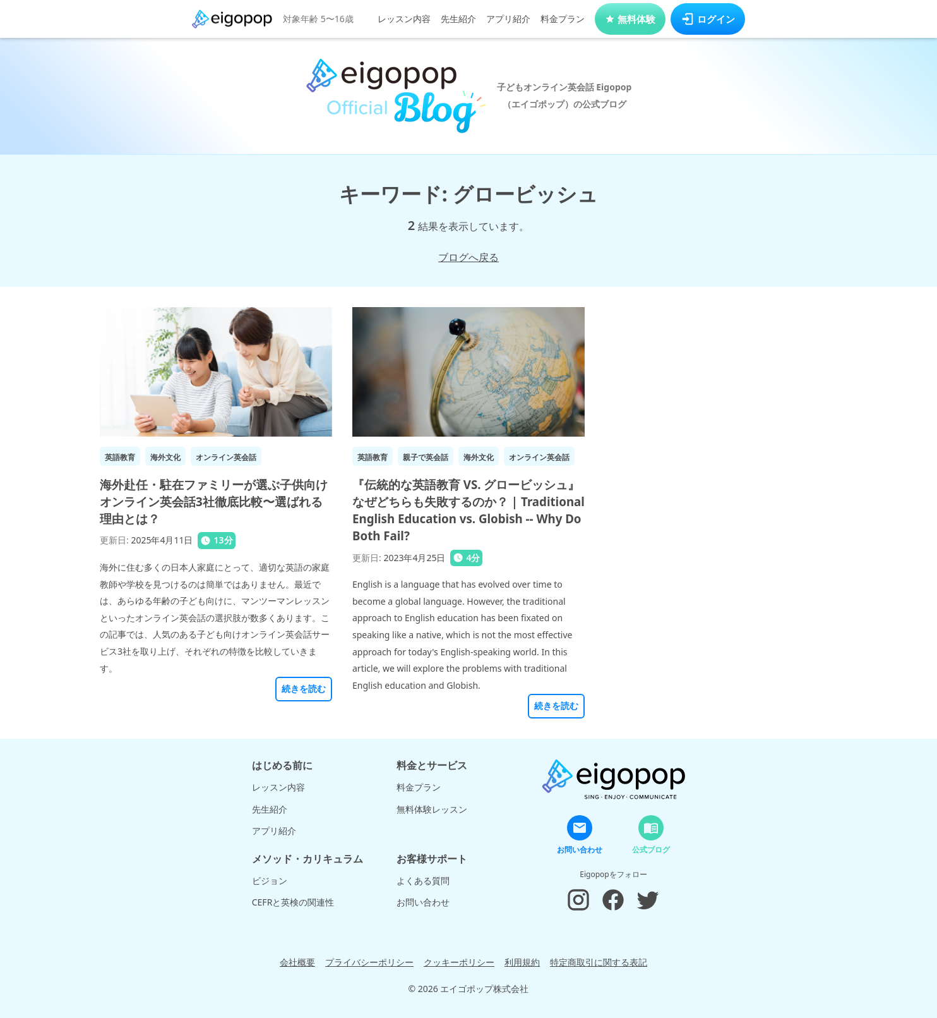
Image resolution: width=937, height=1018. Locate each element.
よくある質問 (423, 881)
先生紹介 (458, 19)
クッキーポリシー (459, 962)
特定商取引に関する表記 (598, 962)
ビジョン (269, 881)
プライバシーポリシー (369, 962)
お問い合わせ (423, 902)
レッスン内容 (404, 19)
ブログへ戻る (468, 257)
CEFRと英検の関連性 (293, 902)
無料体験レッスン (432, 809)
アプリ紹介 (508, 19)
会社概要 (297, 962)
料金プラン (562, 19)
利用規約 (522, 962)
